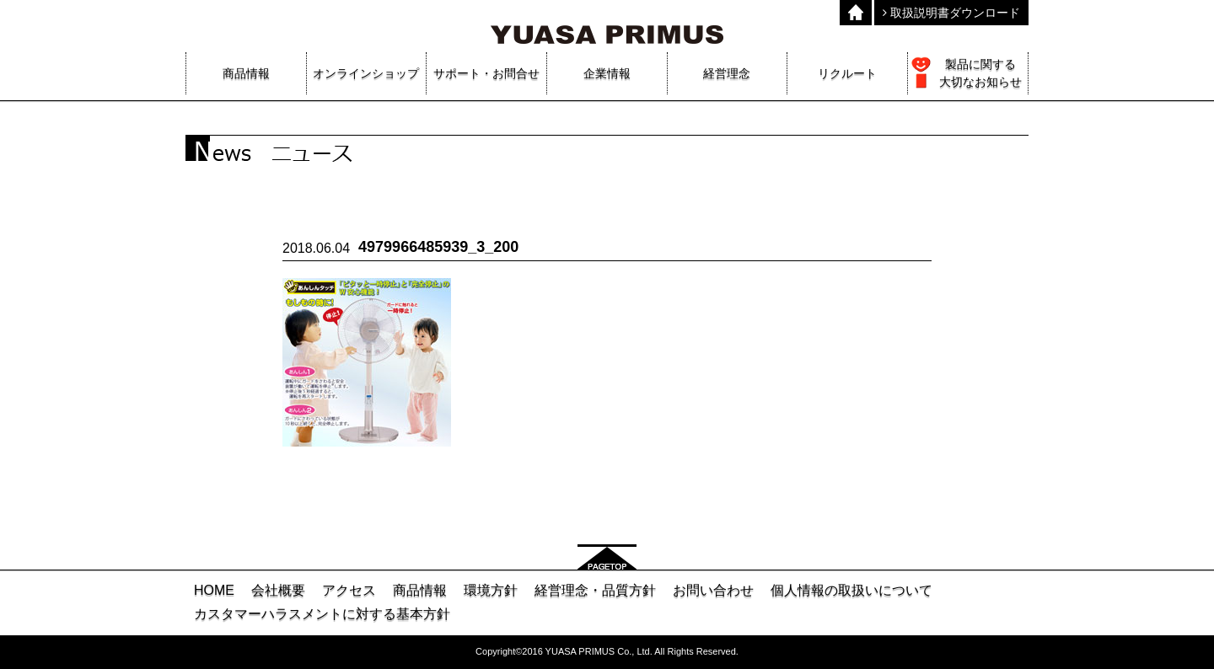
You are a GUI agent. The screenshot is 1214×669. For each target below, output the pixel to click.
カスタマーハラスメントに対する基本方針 (322, 614)
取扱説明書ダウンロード (951, 12)
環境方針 (491, 590)
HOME (214, 590)
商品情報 (420, 590)
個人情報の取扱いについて (851, 590)
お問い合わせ (713, 590)
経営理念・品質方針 (595, 590)
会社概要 (278, 590)
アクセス (349, 590)
